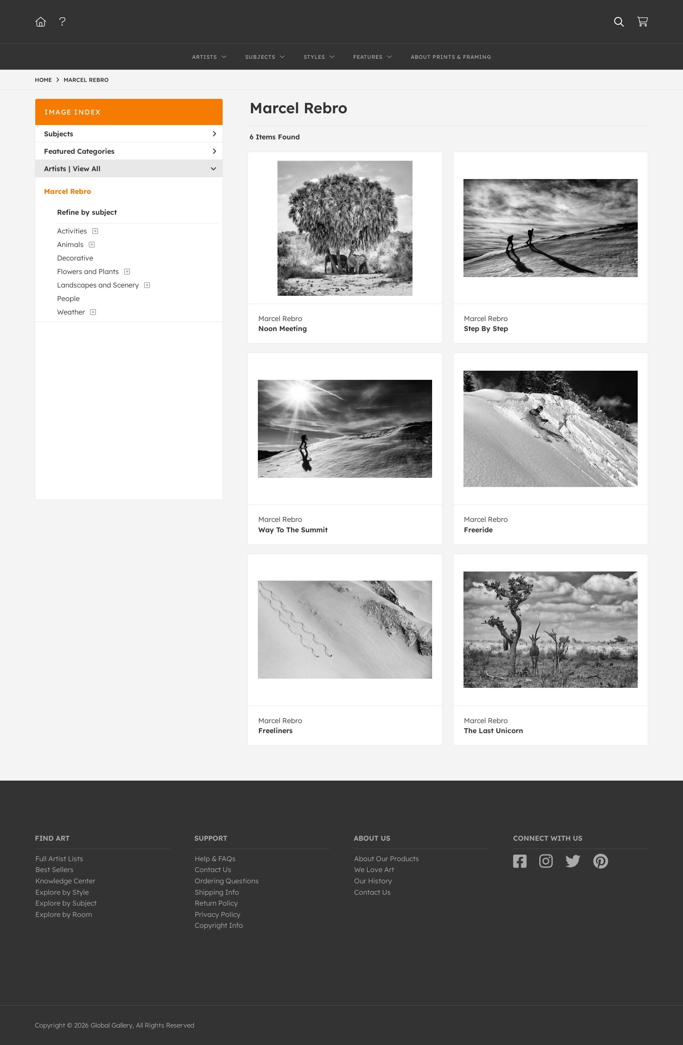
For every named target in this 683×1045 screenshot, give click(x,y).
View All (87, 168)
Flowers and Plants (88, 271)
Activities (72, 231)
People (68, 298)
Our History (373, 880)
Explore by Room (63, 914)
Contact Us (213, 869)
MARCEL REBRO (86, 79)
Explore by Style (62, 892)
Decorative (75, 258)
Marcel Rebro (67, 191)
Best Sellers (54, 869)
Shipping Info (217, 892)
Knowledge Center (65, 880)
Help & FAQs (215, 858)
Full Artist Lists (59, 858)
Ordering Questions (227, 880)
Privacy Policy (217, 914)
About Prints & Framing (451, 57)
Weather (71, 312)
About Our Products (386, 858)
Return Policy (216, 903)
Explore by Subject (66, 903)
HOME (43, 79)
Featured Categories (130, 151)
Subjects (130, 133)
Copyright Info (219, 925)
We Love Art (374, 869)
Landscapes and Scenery (98, 285)
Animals (70, 244)
